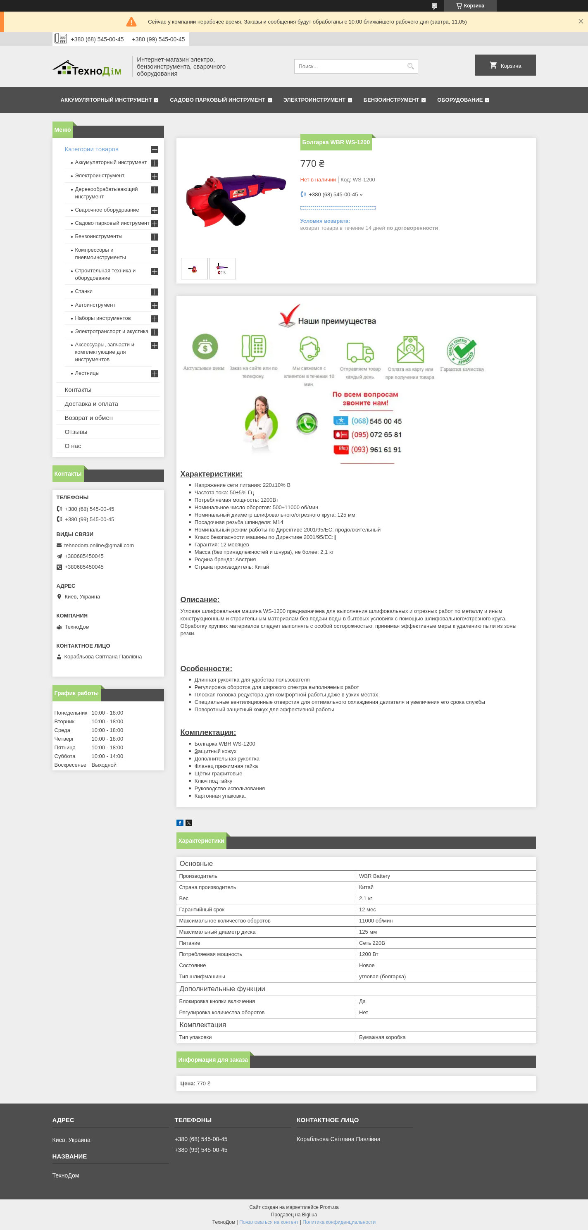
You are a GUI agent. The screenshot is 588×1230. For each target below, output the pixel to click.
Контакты (78, 389)
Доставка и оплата (91, 403)
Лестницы (87, 373)
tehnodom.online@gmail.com (99, 545)
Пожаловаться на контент (268, 1222)
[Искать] (411, 66)
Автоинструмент (95, 305)
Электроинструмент (314, 100)
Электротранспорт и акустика (112, 331)
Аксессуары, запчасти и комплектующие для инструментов (104, 351)
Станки (84, 291)
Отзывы (76, 431)
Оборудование (460, 100)
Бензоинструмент (391, 100)
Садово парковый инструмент (217, 100)
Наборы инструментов (103, 318)
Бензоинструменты (99, 236)
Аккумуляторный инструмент (106, 100)
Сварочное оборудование (107, 210)
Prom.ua (329, 1207)
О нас (73, 445)
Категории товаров (92, 149)
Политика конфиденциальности (339, 1222)
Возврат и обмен (89, 417)
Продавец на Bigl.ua (294, 1215)
